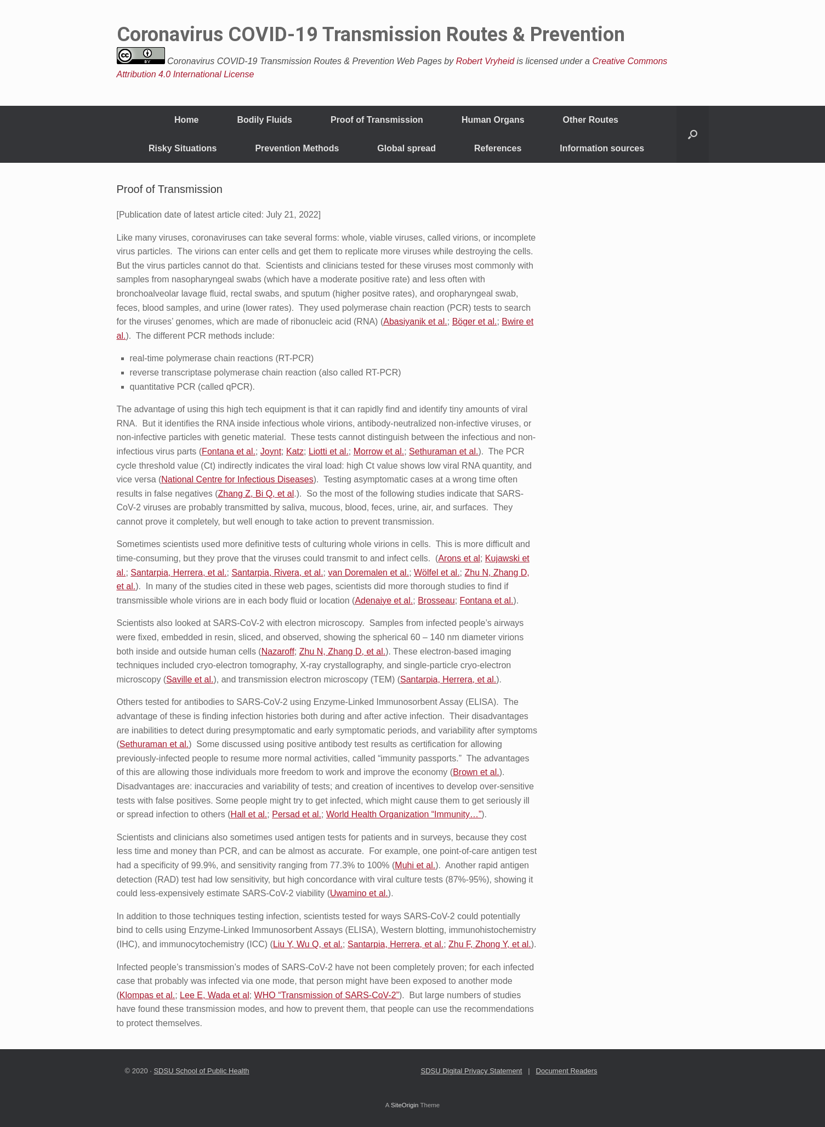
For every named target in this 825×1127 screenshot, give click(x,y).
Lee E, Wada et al (214, 995)
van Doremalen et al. (368, 572)
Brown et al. (476, 772)
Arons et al (459, 558)
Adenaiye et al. (384, 600)
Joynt (270, 451)
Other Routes (590, 119)
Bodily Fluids (264, 119)
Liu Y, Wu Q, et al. (308, 944)
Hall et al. (249, 814)
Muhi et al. (415, 865)
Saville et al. (189, 679)
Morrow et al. (379, 451)
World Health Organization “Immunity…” (403, 814)
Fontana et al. (228, 451)
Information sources (602, 148)
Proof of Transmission (377, 119)
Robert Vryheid (485, 61)
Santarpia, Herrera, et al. (178, 572)
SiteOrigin (405, 1105)
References (497, 148)
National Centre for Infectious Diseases (237, 479)
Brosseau (436, 600)
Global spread (406, 148)
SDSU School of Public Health (201, 1071)
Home (186, 119)
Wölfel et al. (437, 572)
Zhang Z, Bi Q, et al (256, 493)
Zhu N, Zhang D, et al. (342, 651)
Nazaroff (277, 651)
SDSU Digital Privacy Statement (471, 1071)
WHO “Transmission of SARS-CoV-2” (326, 995)
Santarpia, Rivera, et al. (277, 572)
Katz (295, 451)
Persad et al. (296, 814)
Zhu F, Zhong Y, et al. (489, 944)
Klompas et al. (147, 995)
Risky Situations (183, 148)
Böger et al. (474, 321)
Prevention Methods (297, 148)
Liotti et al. (329, 451)
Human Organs (493, 119)
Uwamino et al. (359, 893)
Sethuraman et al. (443, 451)
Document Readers (567, 1071)
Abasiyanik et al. (415, 321)
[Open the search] (692, 134)
